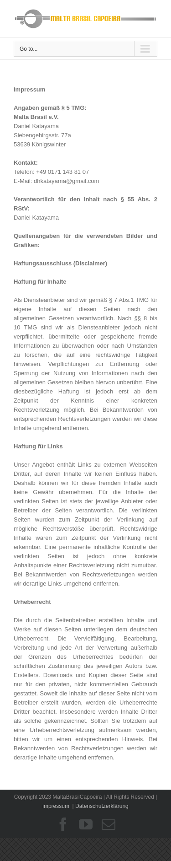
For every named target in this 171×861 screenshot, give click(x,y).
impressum (55, 806)
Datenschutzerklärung (102, 806)
